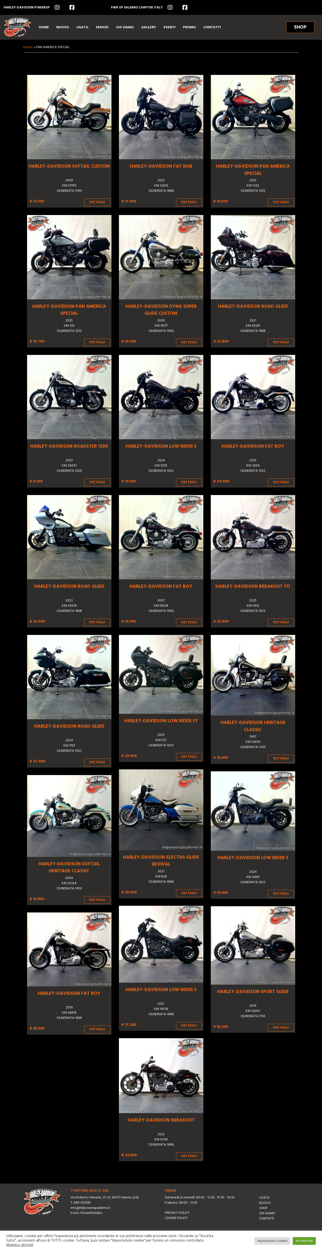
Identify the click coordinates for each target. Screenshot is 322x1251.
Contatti (266, 1218)
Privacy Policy (177, 1213)
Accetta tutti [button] (304, 1241)
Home (28, 47)
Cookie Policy (176, 1218)
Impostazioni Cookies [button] (272, 1241)
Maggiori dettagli (19, 1245)
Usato (264, 1198)
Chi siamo (267, 1213)
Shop (263, 1208)
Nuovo (265, 1203)
